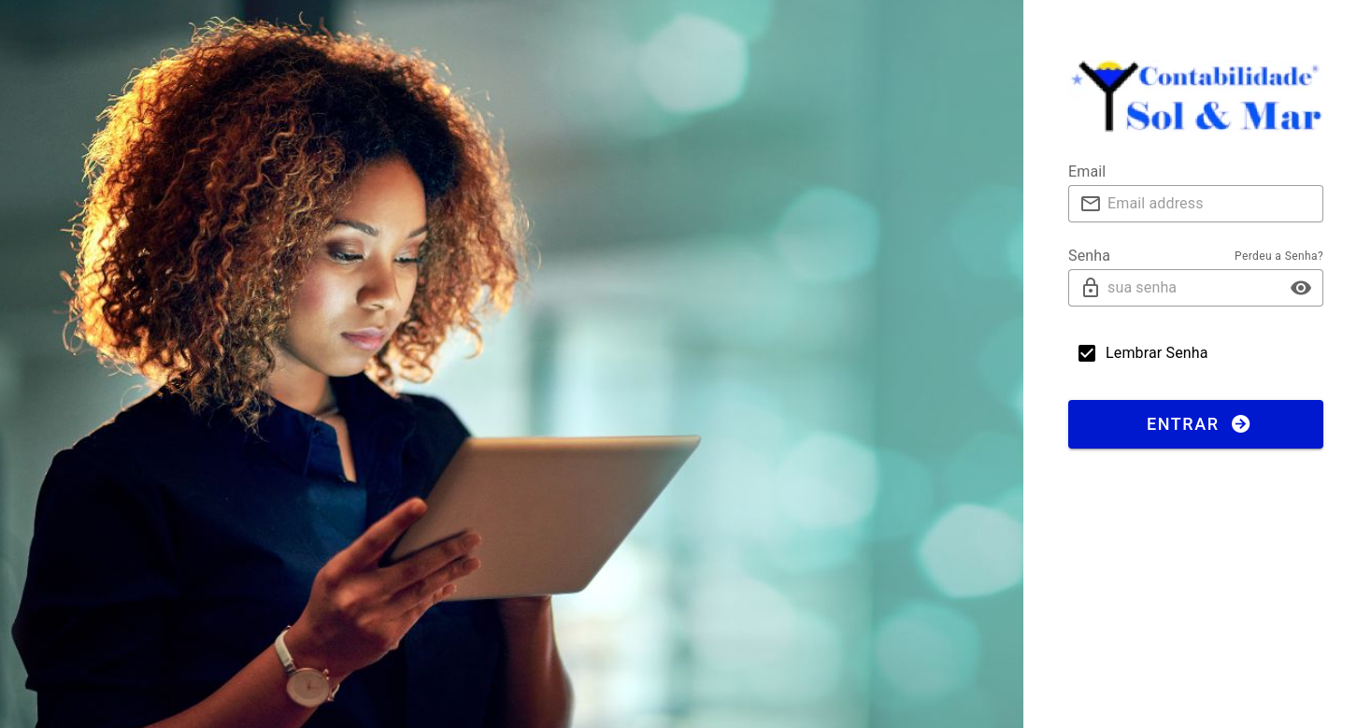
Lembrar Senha (1157, 353)
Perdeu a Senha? (1279, 256)
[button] (1301, 288)
